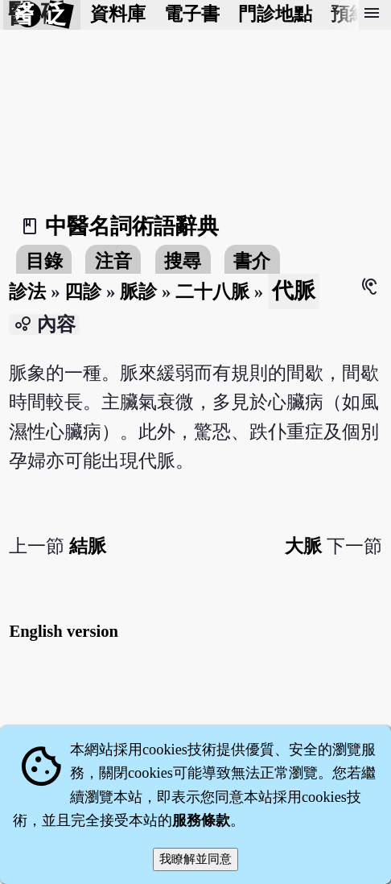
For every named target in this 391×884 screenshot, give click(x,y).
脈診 (138, 292)
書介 (251, 261)
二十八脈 (212, 292)
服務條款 (201, 820)
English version (63, 631)
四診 (82, 292)
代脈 (293, 291)
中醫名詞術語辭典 (132, 226)
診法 (27, 292)
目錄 (44, 261)
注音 (113, 261)
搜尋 (182, 261)
